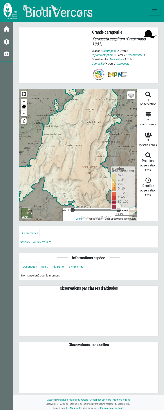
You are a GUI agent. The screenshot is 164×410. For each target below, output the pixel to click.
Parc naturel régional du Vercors (72, 399)
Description (30, 266)
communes (30, 233)
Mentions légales (121, 399)
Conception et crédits (100, 399)
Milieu (44, 266)
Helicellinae (117, 59)
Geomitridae (135, 55)
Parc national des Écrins (112, 408)
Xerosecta (123, 63)
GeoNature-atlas (74, 408)
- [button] (24, 113)
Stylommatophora (103, 55)
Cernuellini (98, 63)
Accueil (50, 399)
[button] (24, 107)
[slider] (72, 210)
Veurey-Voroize (41, 242)
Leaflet (79, 218)
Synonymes (76, 266)
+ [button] (24, 102)
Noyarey (25, 242)
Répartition (58, 266)
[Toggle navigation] (154, 11)
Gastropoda (109, 50)
